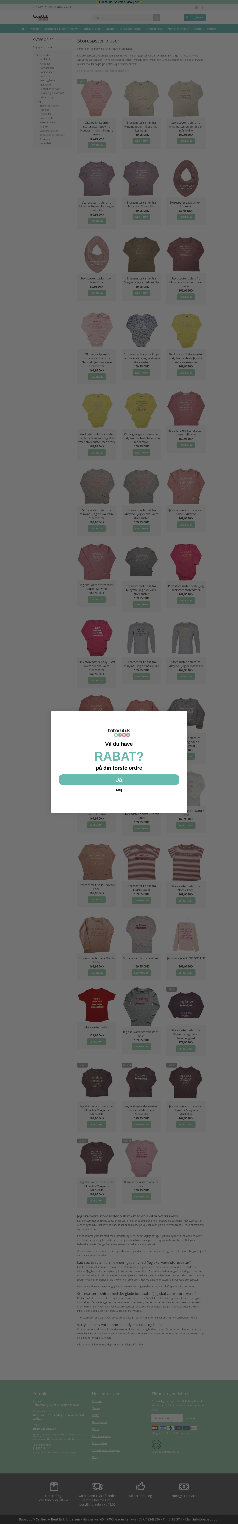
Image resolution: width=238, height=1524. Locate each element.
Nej (119, 790)
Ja (119, 779)
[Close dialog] (183, 716)
